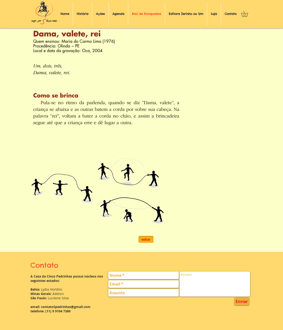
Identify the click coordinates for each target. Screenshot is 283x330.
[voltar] (146, 239)
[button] (247, 14)
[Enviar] (241, 301)
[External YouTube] (201, 64)
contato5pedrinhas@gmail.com (65, 307)
